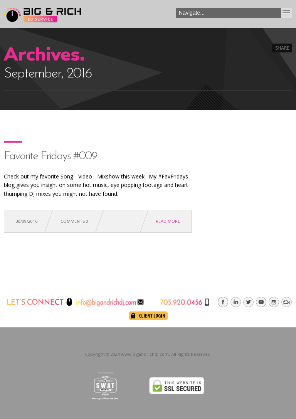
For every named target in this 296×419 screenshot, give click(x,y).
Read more (168, 221)
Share (282, 48)
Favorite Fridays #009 (50, 156)
